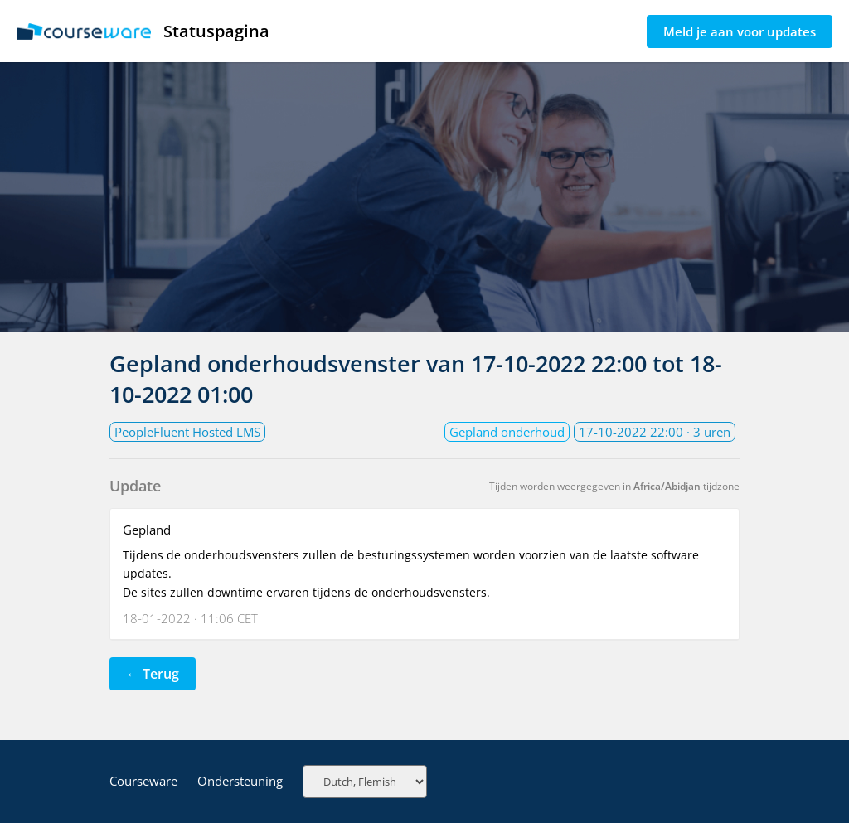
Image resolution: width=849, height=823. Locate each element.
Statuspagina (143, 31)
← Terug (152, 674)
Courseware (143, 780)
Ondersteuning (240, 780)
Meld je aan (739, 31)
